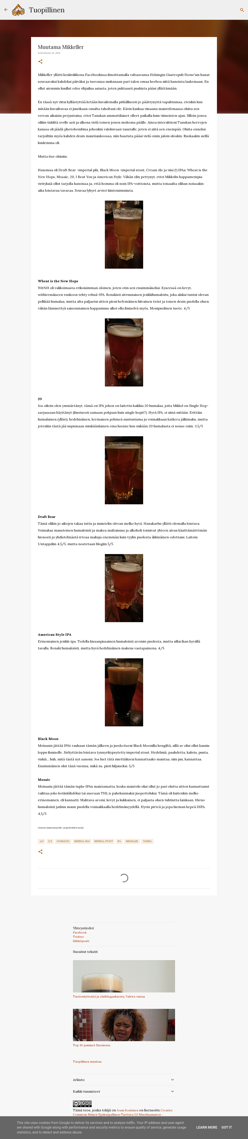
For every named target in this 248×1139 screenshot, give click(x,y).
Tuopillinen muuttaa (87, 1061)
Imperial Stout (103, 841)
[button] (40, 61)
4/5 (41, 841)
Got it (226, 1127)
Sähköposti (81, 941)
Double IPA (63, 841)
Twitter (78, 937)
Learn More (206, 1127)
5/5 (50, 841)
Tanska (147, 841)
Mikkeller (132, 841)
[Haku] (242, 10)
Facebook (80, 932)
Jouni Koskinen (127, 1110)
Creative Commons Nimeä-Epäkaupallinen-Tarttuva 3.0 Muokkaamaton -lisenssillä (123, 1114)
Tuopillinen (47, 10)
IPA (119, 841)
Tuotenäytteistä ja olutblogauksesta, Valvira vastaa (109, 996)
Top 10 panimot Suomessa (91, 1045)
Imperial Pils (82, 841)
